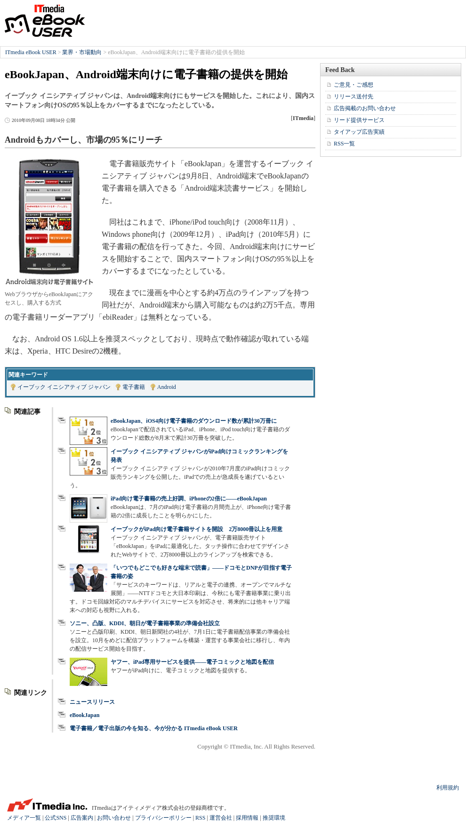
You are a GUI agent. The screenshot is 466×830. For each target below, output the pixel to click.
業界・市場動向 (82, 52)
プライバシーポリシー (163, 817)
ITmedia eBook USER (45, 21)
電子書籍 (133, 387)
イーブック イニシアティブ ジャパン (64, 387)
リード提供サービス (359, 120)
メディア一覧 (24, 817)
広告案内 (82, 817)
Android (166, 387)
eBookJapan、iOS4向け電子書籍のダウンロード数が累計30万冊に (194, 421)
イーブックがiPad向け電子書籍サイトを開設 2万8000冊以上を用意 (196, 529)
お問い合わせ (114, 817)
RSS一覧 (344, 143)
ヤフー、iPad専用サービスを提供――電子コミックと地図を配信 (192, 662)
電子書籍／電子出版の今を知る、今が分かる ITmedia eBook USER (154, 728)
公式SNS (55, 817)
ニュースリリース (92, 702)
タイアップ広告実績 (359, 132)
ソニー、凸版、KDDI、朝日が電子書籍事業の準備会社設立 (145, 623)
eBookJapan (84, 715)
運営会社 (220, 817)
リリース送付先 (353, 96)
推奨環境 (274, 817)
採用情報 (247, 817)
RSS (200, 817)
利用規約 (447, 787)
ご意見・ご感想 (353, 84)
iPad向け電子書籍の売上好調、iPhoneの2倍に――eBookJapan (189, 498)
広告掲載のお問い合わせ (365, 108)
